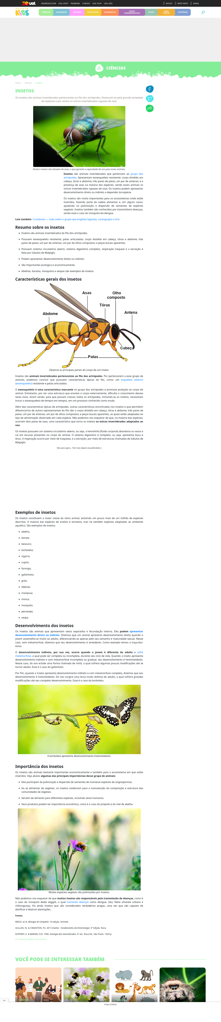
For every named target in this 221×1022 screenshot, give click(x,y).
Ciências (46, 13)
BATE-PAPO (181, 3)
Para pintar (166, 13)
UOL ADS (108, 3)
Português (93, 13)
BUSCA (167, 3)
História (77, 13)
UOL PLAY (97, 3)
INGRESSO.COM (48, 3)
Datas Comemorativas (132, 13)
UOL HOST (63, 3)
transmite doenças (78, 904)
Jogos (151, 13)
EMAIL (194, 3)
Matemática (110, 13)
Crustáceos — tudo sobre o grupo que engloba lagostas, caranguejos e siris (76, 222)
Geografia (61, 13)
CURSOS (86, 3)
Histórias (183, 13)
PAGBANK (75, 3)
